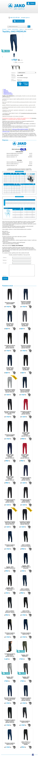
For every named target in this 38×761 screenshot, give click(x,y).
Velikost (13, 72)
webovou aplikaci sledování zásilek (20, 129)
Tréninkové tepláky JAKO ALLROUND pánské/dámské (26, 305)
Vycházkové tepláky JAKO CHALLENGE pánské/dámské (10, 393)
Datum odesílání (13, 75)
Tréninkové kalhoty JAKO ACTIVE (10, 548)
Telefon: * (5, 260)
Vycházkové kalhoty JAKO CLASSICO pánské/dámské (26, 701)
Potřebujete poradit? (8, 94)
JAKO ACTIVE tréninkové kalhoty (26, 614)
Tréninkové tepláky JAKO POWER (10, 305)
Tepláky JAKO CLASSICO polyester (9, 570)
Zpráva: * (5, 278)
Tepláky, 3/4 (22, 29)
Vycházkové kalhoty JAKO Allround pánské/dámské (10, 349)
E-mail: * (5, 263)
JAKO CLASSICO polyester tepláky (10, 614)
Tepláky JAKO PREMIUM (24, 658)
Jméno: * (5, 257)
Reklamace (6, 91)
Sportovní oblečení (15, 29)
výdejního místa (5, 131)
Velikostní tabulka (7, 92)
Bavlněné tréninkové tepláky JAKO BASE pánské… (9, 415)
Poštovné (5, 90)
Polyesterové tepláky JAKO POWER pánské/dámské (25, 436)
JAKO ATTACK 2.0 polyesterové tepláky (25, 745)
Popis (4, 89)
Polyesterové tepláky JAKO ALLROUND (9, 327)
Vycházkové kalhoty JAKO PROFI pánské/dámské (10, 657)
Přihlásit (32, 3)
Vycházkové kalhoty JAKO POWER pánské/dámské (26, 415)
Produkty (9, 29)
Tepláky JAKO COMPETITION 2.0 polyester (26, 569)
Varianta (13, 77)
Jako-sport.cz (4, 29)
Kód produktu (13, 80)
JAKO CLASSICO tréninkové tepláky (26, 548)
